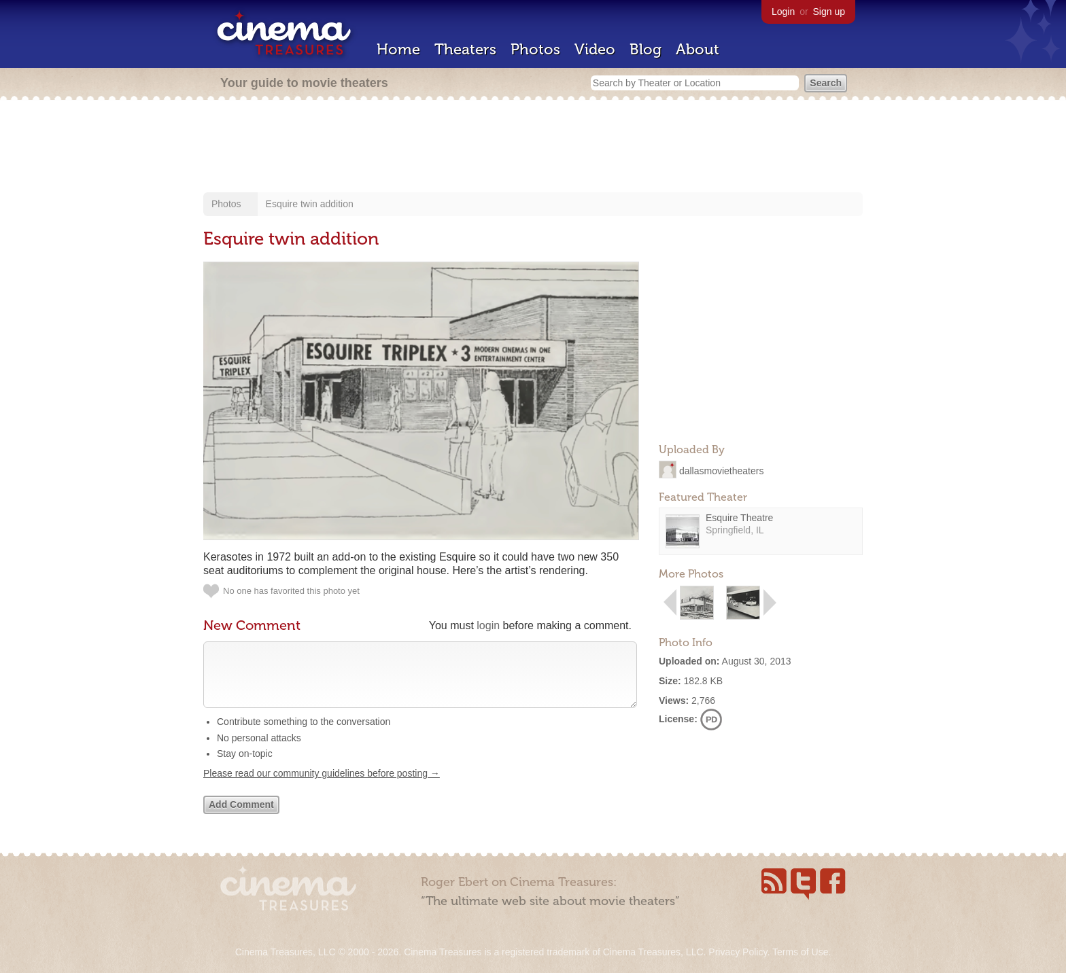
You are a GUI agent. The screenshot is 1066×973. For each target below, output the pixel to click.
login (488, 625)
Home (398, 49)
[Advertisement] (533, 147)
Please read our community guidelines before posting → (321, 786)
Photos (535, 49)
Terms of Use (800, 952)
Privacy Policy (737, 952)
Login (783, 11)
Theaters (465, 49)
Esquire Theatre (739, 517)
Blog (645, 49)
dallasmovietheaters (721, 470)
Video (594, 49)
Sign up (829, 11)
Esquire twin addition (310, 203)
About (697, 49)
